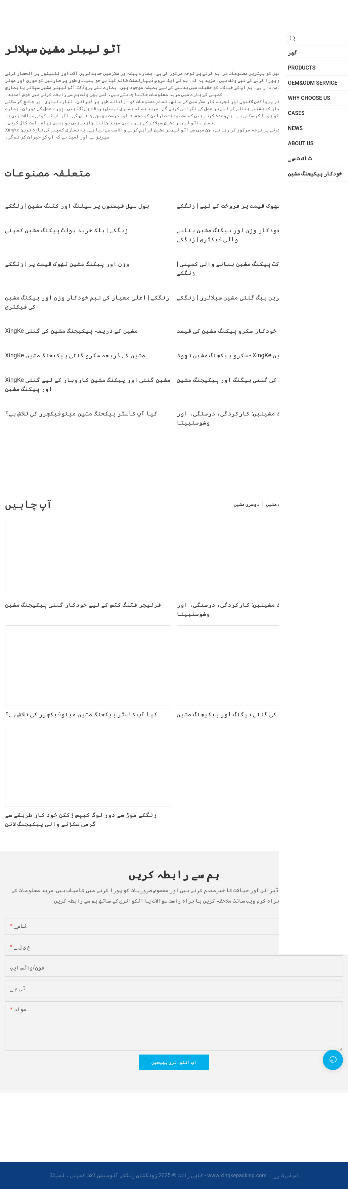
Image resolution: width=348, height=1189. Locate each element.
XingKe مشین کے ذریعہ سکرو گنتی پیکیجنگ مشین (75, 355)
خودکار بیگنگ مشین (287, 504)
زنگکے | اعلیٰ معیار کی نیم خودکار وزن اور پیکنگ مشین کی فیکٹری (87, 302)
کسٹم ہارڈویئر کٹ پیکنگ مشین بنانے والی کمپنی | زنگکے (252, 268)
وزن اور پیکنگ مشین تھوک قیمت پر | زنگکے (67, 263)
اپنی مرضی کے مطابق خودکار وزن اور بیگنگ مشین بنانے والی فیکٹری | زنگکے (259, 235)
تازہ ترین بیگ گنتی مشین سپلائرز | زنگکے (238, 297)
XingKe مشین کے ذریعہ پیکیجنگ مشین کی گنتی (71, 330)
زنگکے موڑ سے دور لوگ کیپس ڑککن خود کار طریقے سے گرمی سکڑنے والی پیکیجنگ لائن (81, 819)
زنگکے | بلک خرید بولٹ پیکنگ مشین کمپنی (66, 230)
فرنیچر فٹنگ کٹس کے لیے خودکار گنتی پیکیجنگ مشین (83, 604)
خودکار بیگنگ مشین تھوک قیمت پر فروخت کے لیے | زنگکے (259, 205)
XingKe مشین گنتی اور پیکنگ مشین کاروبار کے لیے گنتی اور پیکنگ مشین (88, 384)
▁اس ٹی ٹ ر (285, 1175)
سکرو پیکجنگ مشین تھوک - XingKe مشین (232, 355)
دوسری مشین (246, 504)
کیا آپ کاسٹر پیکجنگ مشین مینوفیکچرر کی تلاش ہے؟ (81, 413)
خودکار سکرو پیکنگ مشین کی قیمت (226, 330)
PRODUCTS (328, 504)
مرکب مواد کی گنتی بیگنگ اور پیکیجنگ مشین (243, 379)
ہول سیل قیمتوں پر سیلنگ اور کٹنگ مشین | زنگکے (77, 205)
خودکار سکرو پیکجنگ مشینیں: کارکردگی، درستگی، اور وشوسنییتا (258, 418)
